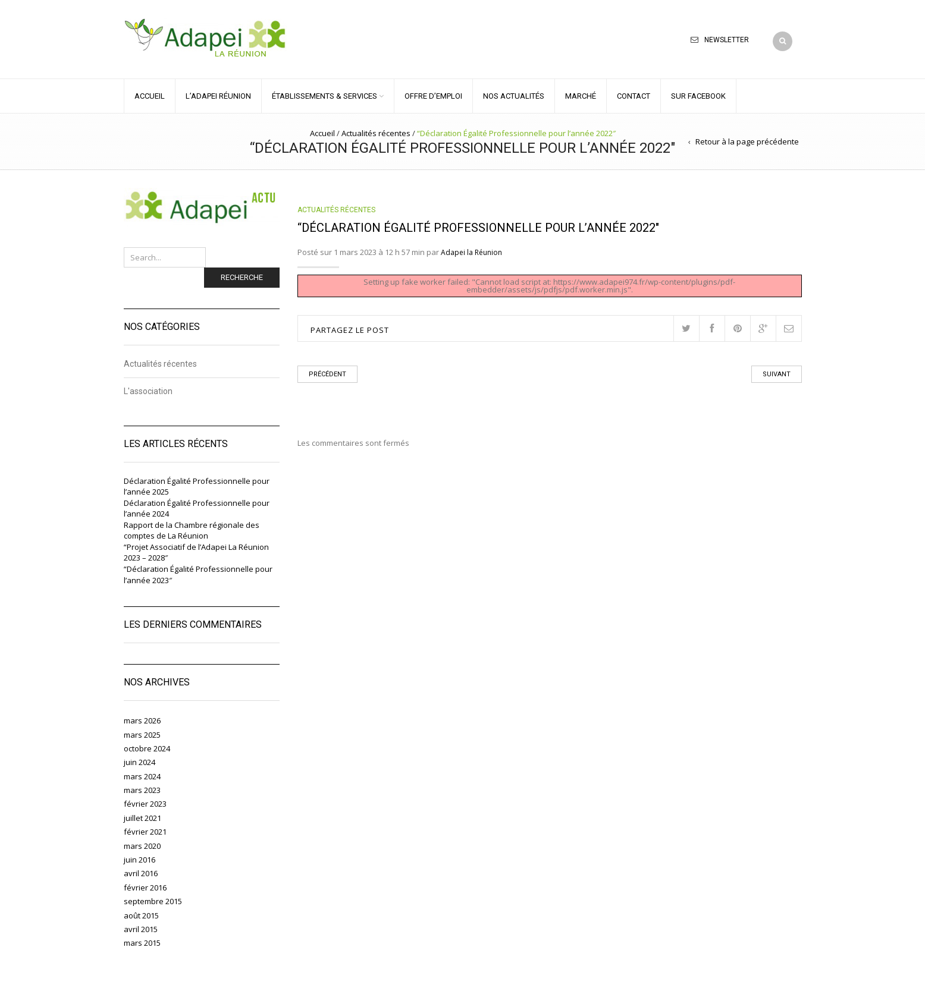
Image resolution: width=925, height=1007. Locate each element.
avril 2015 (141, 929)
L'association (148, 391)
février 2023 (145, 803)
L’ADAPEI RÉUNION (218, 96)
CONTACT (633, 96)
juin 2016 (139, 859)
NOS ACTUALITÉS (513, 96)
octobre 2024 (147, 748)
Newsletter (726, 40)
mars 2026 (142, 720)
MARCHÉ (580, 96)
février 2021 (145, 831)
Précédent (327, 374)
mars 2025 (142, 734)
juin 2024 (139, 762)
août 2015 (141, 915)
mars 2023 (142, 790)
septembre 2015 (153, 901)
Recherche (242, 277)
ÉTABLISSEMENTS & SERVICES (324, 96)
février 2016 (145, 887)
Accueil (322, 133)
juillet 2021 (142, 818)
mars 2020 (142, 846)
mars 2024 (142, 776)
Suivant (777, 374)
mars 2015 (142, 942)
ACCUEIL (149, 96)
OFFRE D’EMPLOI (433, 96)
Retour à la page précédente (747, 141)
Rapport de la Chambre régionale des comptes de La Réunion (191, 531)
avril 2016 (141, 873)
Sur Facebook (698, 96)
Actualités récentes (375, 133)
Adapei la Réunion (471, 252)
